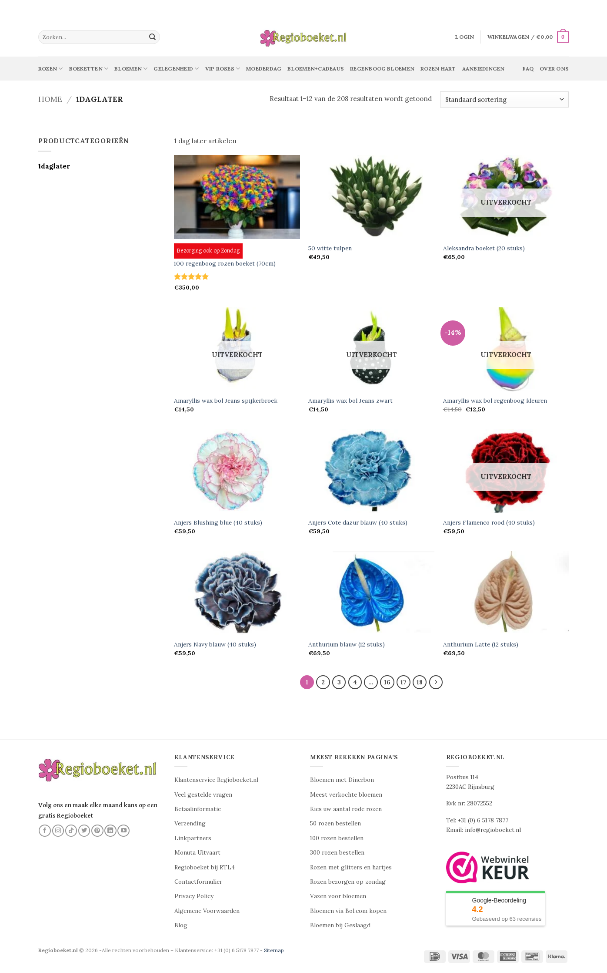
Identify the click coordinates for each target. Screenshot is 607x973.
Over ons (554, 68)
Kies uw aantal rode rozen (346, 809)
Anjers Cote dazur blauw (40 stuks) (357, 522)
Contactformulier (198, 881)
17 (404, 682)
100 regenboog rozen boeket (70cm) (225, 263)
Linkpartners (192, 838)
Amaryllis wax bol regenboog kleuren (495, 400)
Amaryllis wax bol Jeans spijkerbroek (225, 400)
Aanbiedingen (483, 68)
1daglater (54, 166)
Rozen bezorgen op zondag (348, 881)
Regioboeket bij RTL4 (204, 867)
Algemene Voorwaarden (207, 911)
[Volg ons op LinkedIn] (110, 831)
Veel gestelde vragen (203, 794)
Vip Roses (222, 68)
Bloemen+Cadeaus (315, 68)
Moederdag (263, 68)
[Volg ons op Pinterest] (97, 831)
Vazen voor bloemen (338, 896)
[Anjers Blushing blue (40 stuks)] (237, 471)
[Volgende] (436, 682)
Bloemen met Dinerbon (342, 780)
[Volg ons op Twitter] (84, 831)
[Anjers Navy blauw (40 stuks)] (237, 593)
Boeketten (89, 68)
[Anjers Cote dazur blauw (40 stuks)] (371, 471)
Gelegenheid (176, 68)
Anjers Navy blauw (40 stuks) (215, 644)
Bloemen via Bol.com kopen (348, 911)
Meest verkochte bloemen (346, 794)
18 (420, 682)
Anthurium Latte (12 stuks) (480, 644)
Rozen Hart (438, 68)
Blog (180, 925)
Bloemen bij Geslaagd (340, 925)
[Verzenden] (153, 37)
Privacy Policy (193, 896)
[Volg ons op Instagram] (58, 831)
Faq (528, 68)
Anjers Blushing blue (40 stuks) (218, 522)
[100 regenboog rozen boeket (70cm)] (237, 197)
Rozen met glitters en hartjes (351, 867)
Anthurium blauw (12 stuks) (346, 644)
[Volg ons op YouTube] (123, 831)
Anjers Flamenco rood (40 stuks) (489, 522)
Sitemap (274, 950)
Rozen (50, 68)
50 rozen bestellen (335, 824)
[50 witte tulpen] (371, 197)
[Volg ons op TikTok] (71, 831)
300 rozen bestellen (337, 853)
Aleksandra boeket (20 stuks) (484, 248)
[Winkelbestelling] (504, 99)
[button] (464, 37)
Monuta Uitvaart (197, 853)
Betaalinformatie (197, 809)
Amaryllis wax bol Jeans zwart (350, 400)
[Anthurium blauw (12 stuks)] (371, 593)
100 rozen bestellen (337, 838)
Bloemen (130, 68)
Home (50, 99)
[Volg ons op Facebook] (45, 831)
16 (387, 682)
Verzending (190, 824)
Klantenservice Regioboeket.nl (216, 780)
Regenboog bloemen (382, 68)
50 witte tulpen (330, 248)
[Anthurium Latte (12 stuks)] (506, 593)
